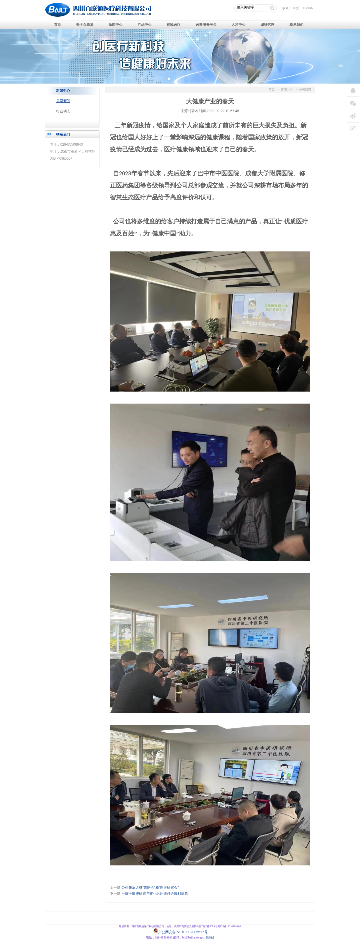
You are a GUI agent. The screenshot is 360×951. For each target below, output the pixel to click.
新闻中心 (287, 89)
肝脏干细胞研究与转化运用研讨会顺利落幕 (155, 893)
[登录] (210, 937)
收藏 (285, 8)
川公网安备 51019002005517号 (183, 932)
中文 (296, 8)
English (308, 8)
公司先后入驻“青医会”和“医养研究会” (150, 887)
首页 (271, 89)
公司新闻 (63, 101)
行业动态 (63, 111)
